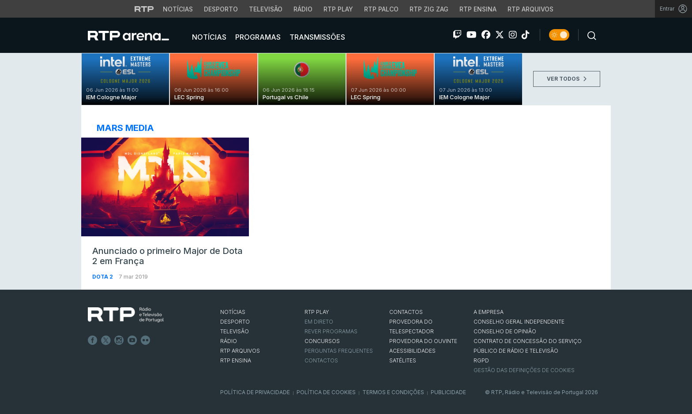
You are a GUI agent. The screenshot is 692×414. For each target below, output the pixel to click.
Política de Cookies (326, 392)
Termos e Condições (393, 392)
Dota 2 (103, 276)
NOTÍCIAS (232, 312)
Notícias (208, 37)
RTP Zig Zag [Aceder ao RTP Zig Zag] (429, 9)
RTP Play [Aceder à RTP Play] (338, 9)
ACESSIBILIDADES (412, 350)
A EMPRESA (489, 312)
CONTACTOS (406, 312)
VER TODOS (567, 78)
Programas (257, 37)
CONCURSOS (322, 341)
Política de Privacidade (255, 392)
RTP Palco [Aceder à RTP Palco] (381, 9)
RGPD (481, 360)
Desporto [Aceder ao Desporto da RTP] (221, 9)
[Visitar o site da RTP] (144, 9)
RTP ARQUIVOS (240, 350)
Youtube (132, 340)
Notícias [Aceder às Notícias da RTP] (178, 9)
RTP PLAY (317, 312)
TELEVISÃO (234, 331)
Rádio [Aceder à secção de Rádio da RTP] (302, 9)
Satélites (402, 360)
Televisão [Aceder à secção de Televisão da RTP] (265, 9)
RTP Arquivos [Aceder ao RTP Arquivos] (530, 9)
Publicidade (448, 392)
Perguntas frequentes (339, 350)
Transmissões (316, 37)
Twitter (106, 340)
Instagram (119, 340)
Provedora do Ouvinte (423, 341)
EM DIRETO (319, 321)
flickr (145, 340)
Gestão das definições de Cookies (524, 370)
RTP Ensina (235, 360)
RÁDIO (228, 341)
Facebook (93, 340)
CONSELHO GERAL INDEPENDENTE (519, 321)
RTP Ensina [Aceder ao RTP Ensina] (477, 9)
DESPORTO (235, 321)
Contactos (321, 360)
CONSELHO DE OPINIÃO (505, 331)
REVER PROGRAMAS (331, 331)
